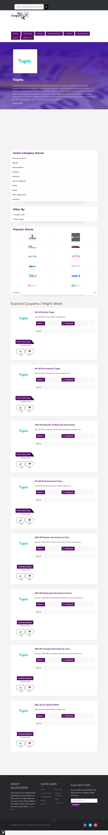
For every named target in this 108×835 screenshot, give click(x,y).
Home (16, 34)
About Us (27, 38)
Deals (40, 34)
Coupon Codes (46, 793)
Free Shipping (54, 34)
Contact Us (59, 803)
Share (41, 323)
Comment (68, 323)
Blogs (57, 799)
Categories (82, 34)
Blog (15, 38)
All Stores (54, 292)
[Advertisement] (54, 133)
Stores (69, 34)
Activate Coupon (25, 567)
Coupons (28, 34)
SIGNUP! (75, 805)
